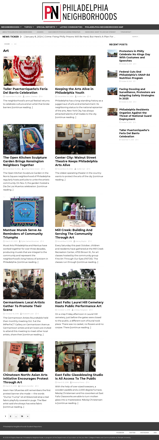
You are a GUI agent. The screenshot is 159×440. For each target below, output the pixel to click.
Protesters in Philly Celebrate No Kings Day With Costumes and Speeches (134, 56)
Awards (40, 32)
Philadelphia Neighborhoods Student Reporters (22, 426)
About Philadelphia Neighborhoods (17, 32)
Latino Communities (71, 27)
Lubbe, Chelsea (31, 96)
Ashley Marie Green (32, 169)
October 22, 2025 (126, 102)
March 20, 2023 (11, 241)
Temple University (124, 437)
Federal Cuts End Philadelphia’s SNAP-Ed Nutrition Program (134, 75)
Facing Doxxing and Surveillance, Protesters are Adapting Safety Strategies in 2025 (137, 94)
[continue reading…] (22, 107)
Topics (28, 27)
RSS (155, 433)
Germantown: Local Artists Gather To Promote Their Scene (24, 306)
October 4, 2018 (63, 310)
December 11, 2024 (12, 169)
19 (22, 416)
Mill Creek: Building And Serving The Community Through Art (73, 233)
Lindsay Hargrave (81, 310)
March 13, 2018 (11, 386)
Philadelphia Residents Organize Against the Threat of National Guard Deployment (135, 114)
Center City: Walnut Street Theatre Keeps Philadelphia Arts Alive (76, 161)
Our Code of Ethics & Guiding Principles (64, 32)
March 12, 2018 (63, 382)
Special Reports (46, 27)
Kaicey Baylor (81, 241)
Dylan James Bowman (30, 241)
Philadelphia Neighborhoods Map (104, 27)
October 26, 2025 (126, 64)
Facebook (120, 433)
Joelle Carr (81, 96)
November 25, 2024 (65, 169)
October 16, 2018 (12, 314)
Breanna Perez (78, 382)
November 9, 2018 (64, 241)
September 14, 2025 (13, 96)
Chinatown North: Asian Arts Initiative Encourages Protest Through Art (25, 378)
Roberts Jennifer (27, 386)
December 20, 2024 (65, 96)
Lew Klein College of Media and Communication (98, 437)
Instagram (144, 433)
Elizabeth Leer (28, 314)
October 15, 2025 (126, 122)
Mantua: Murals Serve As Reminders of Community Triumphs (23, 233)
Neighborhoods (10, 27)
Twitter (132, 433)
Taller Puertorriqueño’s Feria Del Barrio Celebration (134, 133)
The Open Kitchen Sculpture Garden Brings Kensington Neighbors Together (25, 161)
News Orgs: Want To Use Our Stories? (100, 32)
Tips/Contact (126, 32)
